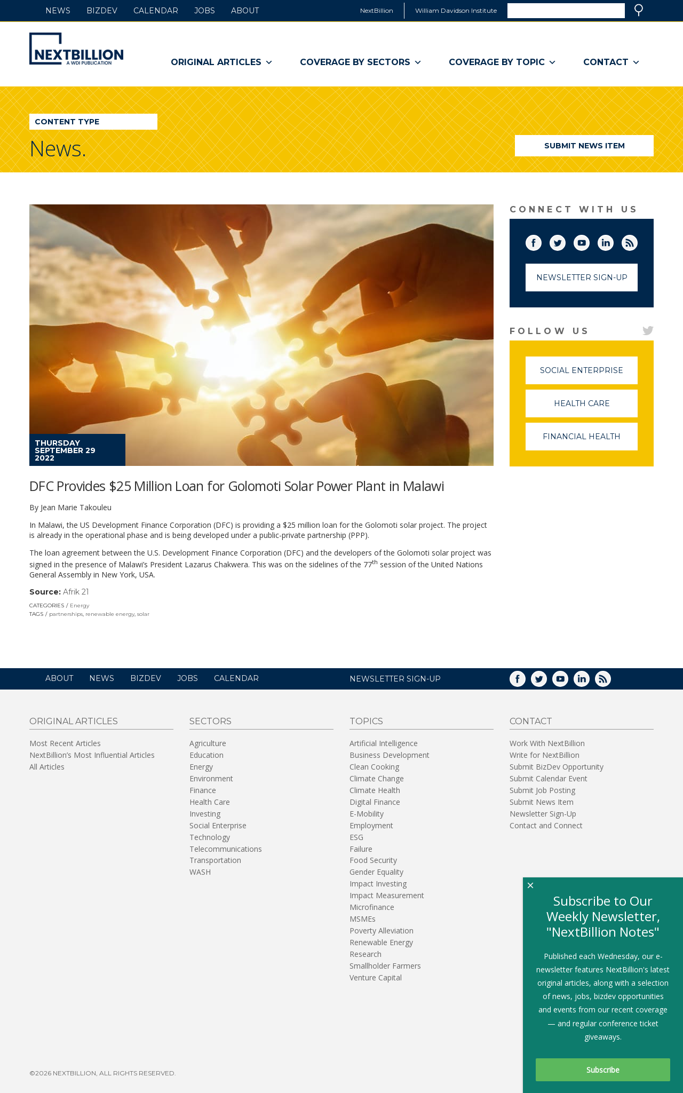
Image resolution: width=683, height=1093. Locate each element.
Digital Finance (375, 802)
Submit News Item (584, 146)
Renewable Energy (381, 942)
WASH (200, 872)
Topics (366, 721)
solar (143, 614)
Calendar (155, 10)
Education (206, 755)
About (245, 10)
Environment (211, 778)
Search (638, 10)
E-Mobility (367, 814)
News (57, 10)
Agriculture (207, 743)
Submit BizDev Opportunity (556, 767)
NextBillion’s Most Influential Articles (92, 755)
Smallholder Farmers (385, 966)
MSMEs (363, 919)
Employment (371, 825)
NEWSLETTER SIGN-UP (395, 679)
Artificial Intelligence (384, 743)
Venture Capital (376, 977)
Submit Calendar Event (548, 778)
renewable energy (109, 614)
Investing (204, 814)
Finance (202, 790)
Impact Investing (378, 883)
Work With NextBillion (547, 743)
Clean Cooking (374, 767)
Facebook (541, 240)
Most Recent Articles (65, 743)
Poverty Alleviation (382, 930)
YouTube (589, 240)
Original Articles (222, 62)
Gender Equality (376, 872)
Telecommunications (225, 849)
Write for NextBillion (544, 755)
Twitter (565, 240)
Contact (611, 62)
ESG (356, 837)
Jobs (204, 10)
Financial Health (590, 441)
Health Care (596, 408)
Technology (209, 837)
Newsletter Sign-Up (582, 277)
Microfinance (372, 907)
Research (366, 954)
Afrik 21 (76, 592)
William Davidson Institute (456, 10)
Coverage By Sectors (361, 62)
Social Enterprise (589, 375)
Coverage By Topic (503, 62)
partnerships (66, 614)
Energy (79, 605)
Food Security (373, 860)
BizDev (101, 10)
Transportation (215, 860)
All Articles (47, 767)
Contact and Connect (546, 825)
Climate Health (375, 790)
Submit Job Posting (542, 790)
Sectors (210, 721)
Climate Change (377, 778)
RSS (637, 240)
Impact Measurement (387, 895)
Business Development (390, 755)
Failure (361, 849)
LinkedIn (613, 240)
